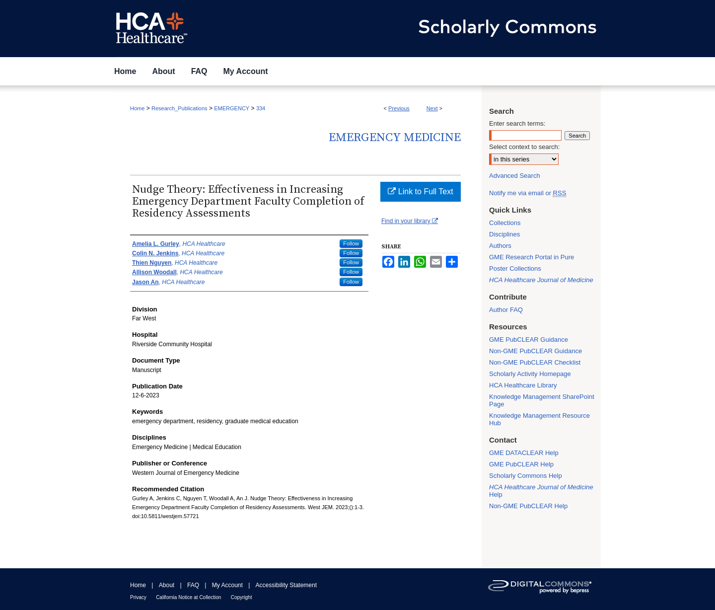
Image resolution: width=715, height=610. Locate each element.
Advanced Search (514, 175)
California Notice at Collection (188, 597)
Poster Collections (515, 268)
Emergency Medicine (395, 137)
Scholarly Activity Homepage (530, 374)
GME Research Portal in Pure (531, 257)
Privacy (138, 597)
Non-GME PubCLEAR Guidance (535, 351)
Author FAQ (506, 309)
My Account (227, 585)
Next (432, 108)
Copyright (241, 597)
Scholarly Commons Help (525, 475)
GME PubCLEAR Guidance (528, 339)
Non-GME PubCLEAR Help (528, 506)
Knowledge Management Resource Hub (539, 419)
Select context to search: (524, 147)
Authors (500, 245)
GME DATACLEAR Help (524, 453)
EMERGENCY (231, 108)
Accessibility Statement (286, 585)
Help (541, 490)
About (166, 585)
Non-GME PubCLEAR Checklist (534, 362)
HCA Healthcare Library (523, 385)
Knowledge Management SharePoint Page (541, 400)
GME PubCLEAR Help (521, 464)
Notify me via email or (527, 193)
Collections (505, 223)
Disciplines (504, 234)
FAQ (193, 585)
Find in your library (409, 221)
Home (137, 108)
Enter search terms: (517, 123)
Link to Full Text (420, 191)
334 (260, 108)
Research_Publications (179, 108)
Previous (399, 108)
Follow (351, 243)
